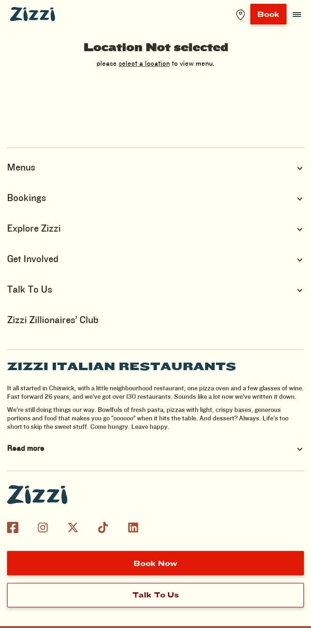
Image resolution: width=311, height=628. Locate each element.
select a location (144, 64)
